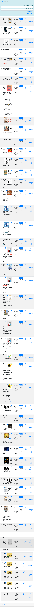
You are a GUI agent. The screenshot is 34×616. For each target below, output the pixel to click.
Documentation (29, 13)
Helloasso (6, 166)
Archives (3, 604)
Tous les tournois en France (6, 4)
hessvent (6, 1)
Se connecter (29, 11)
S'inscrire (21, 18)
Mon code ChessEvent (28, 14)
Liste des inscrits (25, 541)
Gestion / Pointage (31, 21)
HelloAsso (7, 175)
